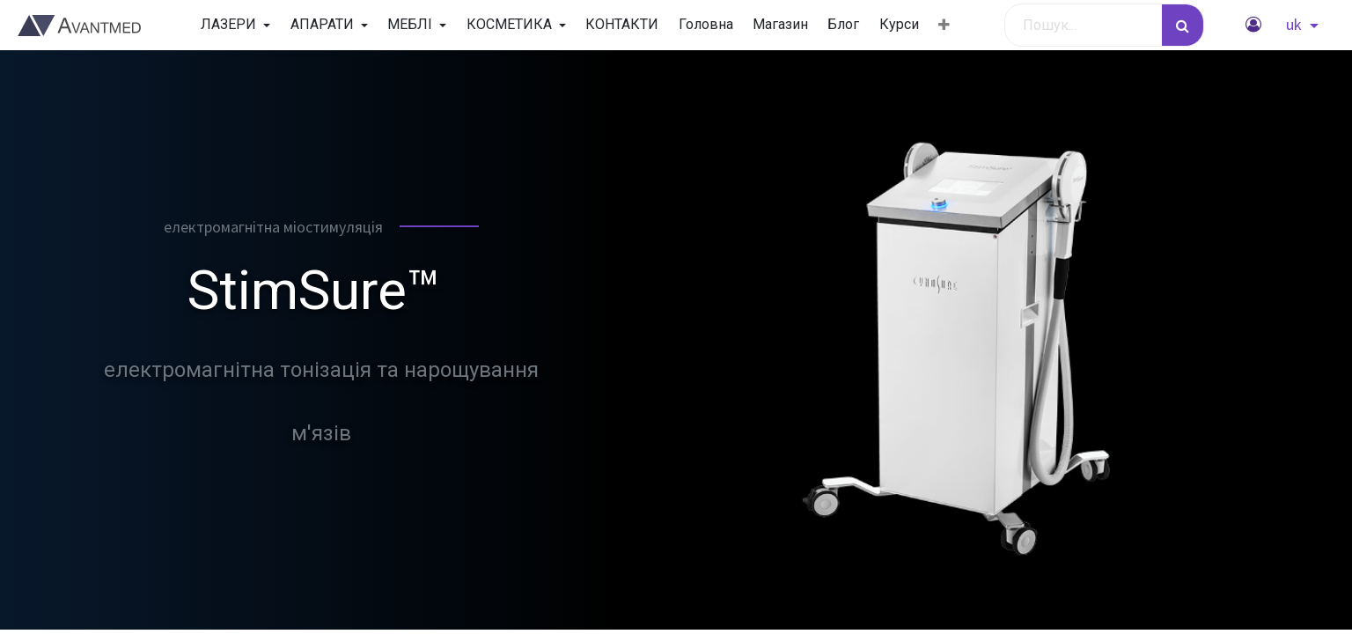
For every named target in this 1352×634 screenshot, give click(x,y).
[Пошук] (1182, 25)
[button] (944, 25)
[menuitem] (622, 24)
